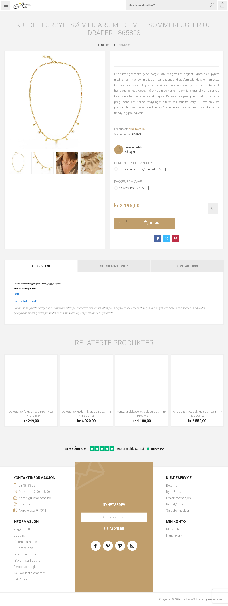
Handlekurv (174, 535)
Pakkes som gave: (128, 182)
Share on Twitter (166, 238)
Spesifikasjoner (114, 266)
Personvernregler (25, 567)
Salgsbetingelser (177, 510)
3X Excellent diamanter (29, 573)
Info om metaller (24, 554)
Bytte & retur (174, 492)
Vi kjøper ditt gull (24, 529)
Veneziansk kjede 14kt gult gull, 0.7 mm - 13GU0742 (86, 413)
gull (17, 293)
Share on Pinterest (175, 238)
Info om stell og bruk (27, 560)
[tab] (40, 266)
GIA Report (20, 579)
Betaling (171, 485)
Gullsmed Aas (23, 548)
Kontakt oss (187, 266)
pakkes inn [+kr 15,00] (134, 188)
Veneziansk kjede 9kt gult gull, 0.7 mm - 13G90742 (141, 413)
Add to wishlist (213, 208)
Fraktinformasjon (178, 498)
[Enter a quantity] (118, 223)
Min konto (173, 529)
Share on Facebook (157, 238)
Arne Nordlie (136, 129)
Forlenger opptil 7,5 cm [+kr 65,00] (142, 169)
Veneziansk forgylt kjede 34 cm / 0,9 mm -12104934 (31, 413)
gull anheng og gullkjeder (48, 283)
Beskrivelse (41, 266)
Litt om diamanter (25, 542)
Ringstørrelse (175, 504)
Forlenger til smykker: (133, 163)
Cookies (19, 535)
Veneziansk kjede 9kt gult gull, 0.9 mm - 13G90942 (197, 413)
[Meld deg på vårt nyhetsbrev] (114, 517)
